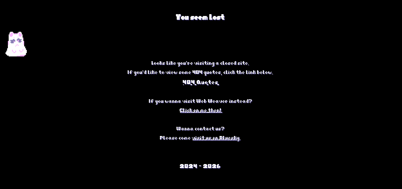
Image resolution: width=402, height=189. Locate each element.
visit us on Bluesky (216, 136)
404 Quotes (201, 81)
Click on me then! (201, 109)
